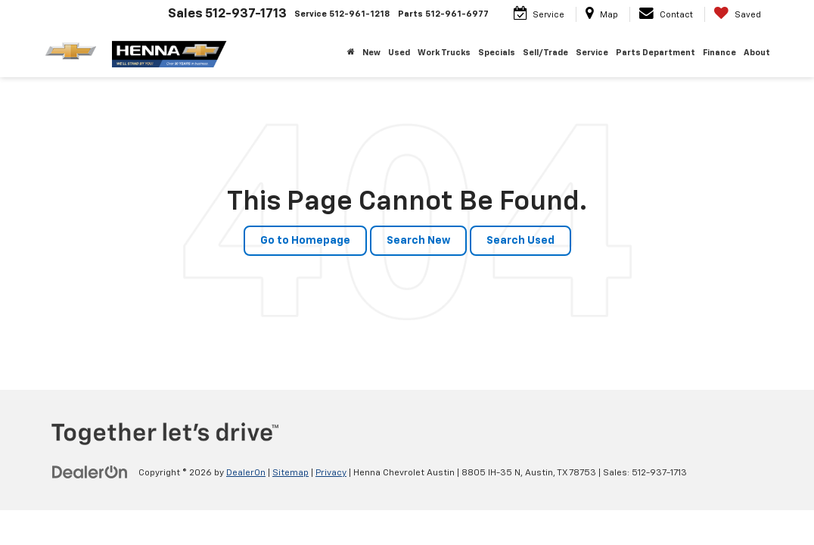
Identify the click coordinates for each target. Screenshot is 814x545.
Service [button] (592, 52)
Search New (418, 240)
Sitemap (290, 473)
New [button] (371, 52)
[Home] (351, 53)
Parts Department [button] (655, 52)
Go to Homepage (305, 240)
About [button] (757, 52)
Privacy (330, 473)
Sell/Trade (545, 52)
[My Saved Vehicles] (737, 14)
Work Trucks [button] (444, 52)
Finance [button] (719, 52)
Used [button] (399, 52)
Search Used (520, 240)
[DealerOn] (90, 472)
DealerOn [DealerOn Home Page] (246, 473)
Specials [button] (496, 52)
